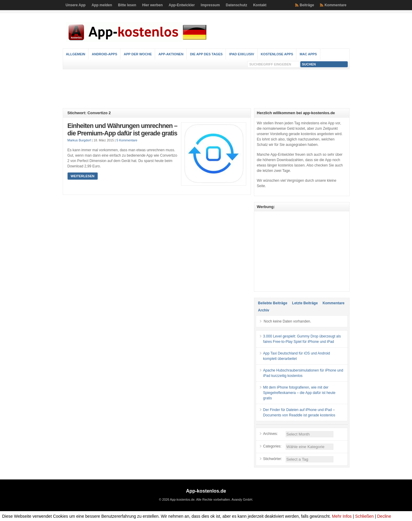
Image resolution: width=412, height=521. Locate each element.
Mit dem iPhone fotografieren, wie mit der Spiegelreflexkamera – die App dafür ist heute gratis (299, 392)
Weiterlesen (82, 176)
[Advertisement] (206, 88)
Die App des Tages (206, 54)
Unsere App (76, 5)
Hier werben (152, 5)
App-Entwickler (181, 5)
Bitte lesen (127, 5)
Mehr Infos (342, 516)
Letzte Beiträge (305, 303)
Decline (384, 516)
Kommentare (335, 5)
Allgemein (75, 54)
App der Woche (138, 54)
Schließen (364, 516)
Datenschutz (236, 5)
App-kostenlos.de (206, 491)
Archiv (263, 310)
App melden (101, 5)
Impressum (210, 5)
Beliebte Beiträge (272, 303)
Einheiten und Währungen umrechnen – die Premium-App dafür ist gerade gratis (122, 129)
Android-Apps (104, 54)
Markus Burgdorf (79, 140)
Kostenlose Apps (277, 54)
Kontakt (260, 5)
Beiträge (307, 5)
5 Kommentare (127, 140)
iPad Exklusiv (241, 54)
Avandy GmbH (242, 499)
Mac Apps (308, 54)
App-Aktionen (170, 54)
